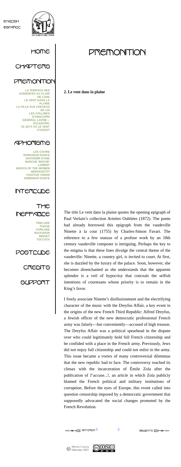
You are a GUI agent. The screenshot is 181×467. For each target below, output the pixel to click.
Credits (36, 269)
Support (35, 284)
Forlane (43, 229)
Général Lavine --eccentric (36, 121)
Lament (44, 165)
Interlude (32, 193)
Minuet (44, 236)
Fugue (45, 226)
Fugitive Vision (38, 175)
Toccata (43, 239)
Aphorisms (32, 144)
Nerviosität (40, 171)
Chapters (32, 68)
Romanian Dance (36, 155)
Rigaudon (42, 232)
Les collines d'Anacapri (39, 115)
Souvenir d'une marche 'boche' (37, 160)
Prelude (43, 223)
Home (40, 53)
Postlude (33, 254)
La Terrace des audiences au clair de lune (34, 94)
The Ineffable (33, 212)
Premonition (34, 83)
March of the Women (33, 168)
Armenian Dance (37, 178)
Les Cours (41, 151)
